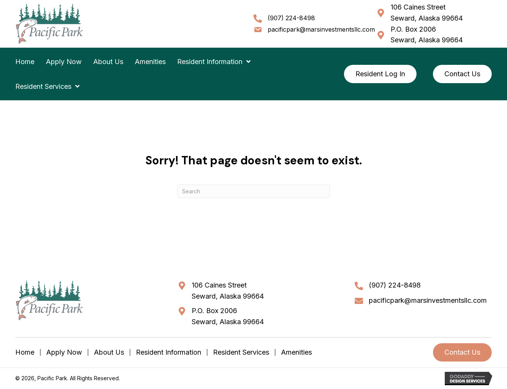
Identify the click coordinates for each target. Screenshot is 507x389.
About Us (109, 352)
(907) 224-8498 (291, 18)
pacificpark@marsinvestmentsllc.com (321, 29)
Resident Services (241, 352)
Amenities (296, 352)
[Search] (253, 191)
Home (24, 352)
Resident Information (168, 352)
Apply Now (64, 352)
